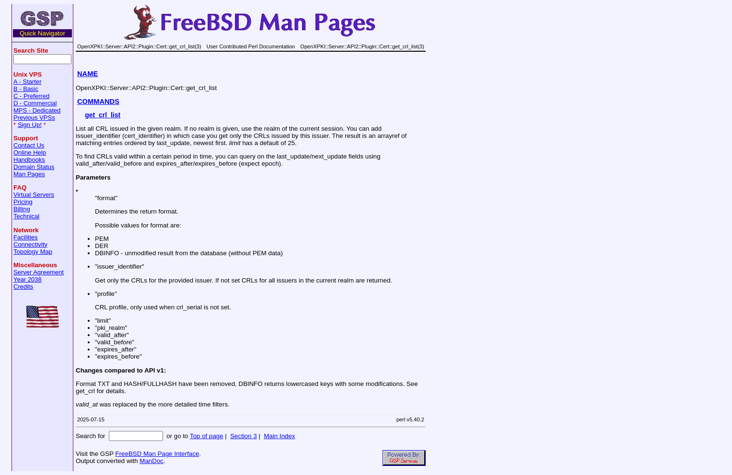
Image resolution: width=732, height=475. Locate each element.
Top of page (206, 436)
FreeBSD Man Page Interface (157, 453)
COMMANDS (98, 101)
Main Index (279, 436)
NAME (87, 74)
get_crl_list (102, 115)
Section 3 (243, 436)
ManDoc (151, 460)
